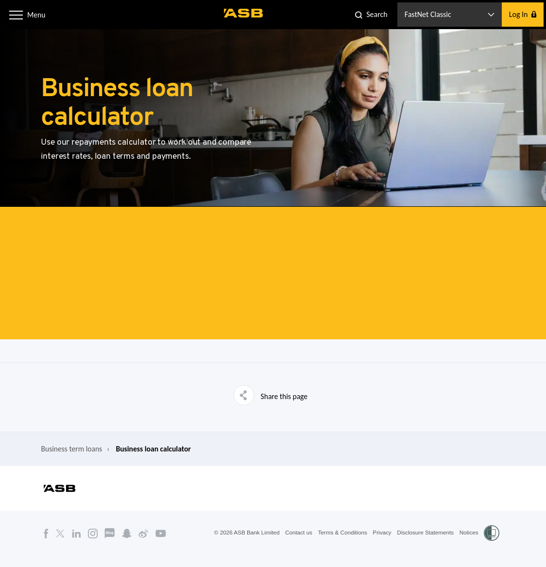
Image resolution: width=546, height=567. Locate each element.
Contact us (294, 544)
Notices (468, 544)
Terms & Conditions (339, 544)
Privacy (379, 544)
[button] (16, 14)
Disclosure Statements (424, 544)
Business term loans (66, 459)
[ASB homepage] (244, 13)
